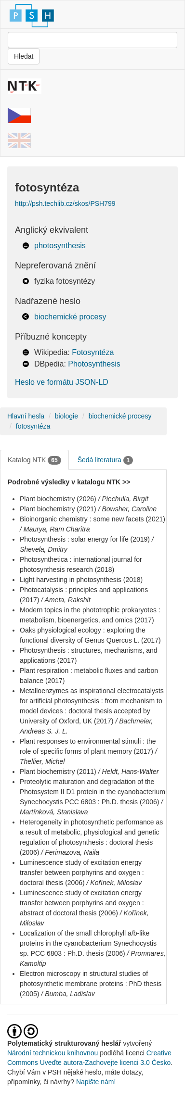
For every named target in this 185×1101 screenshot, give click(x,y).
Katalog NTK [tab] (34, 460)
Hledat (23, 56)
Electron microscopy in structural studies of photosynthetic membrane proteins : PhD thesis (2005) (90, 984)
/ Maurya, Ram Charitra (55, 529)
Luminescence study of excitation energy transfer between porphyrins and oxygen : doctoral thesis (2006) (82, 872)
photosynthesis (60, 245)
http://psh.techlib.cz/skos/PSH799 (65, 203)
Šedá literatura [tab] (105, 460)
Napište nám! (96, 1082)
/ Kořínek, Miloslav (114, 882)
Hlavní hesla (25, 416)
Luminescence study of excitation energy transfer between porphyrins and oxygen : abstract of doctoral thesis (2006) (82, 903)
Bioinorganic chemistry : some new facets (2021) (92, 519)
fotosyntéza (33, 426)
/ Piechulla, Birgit (123, 499)
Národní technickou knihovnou (52, 1053)
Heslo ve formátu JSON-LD (61, 382)
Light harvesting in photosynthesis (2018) (81, 579)
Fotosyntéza (93, 352)
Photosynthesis (94, 364)
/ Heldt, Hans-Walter (128, 771)
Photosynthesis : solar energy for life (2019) (85, 539)
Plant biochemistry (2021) (58, 509)
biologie (66, 416)
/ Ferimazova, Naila (70, 852)
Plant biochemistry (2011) (58, 771)
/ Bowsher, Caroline (127, 509)
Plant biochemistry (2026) (58, 499)
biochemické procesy (70, 317)
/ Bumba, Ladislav (67, 994)
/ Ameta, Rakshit (65, 600)
